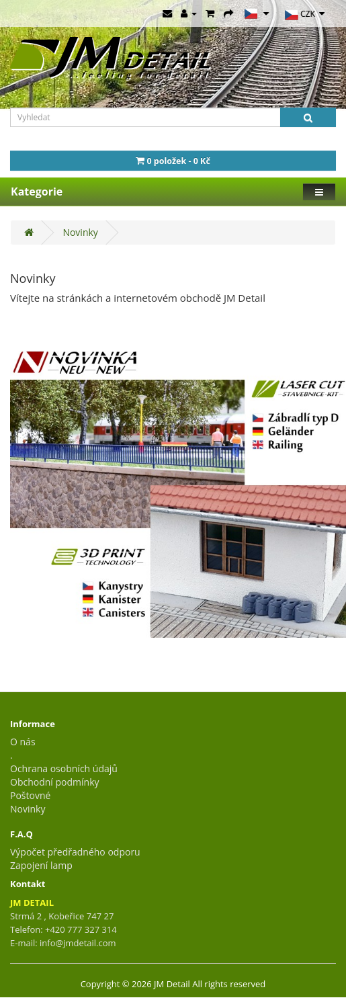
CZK (305, 15)
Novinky (79, 232)
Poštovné (30, 795)
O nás (23, 741)
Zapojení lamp (41, 865)
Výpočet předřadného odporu (75, 851)
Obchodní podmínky (54, 782)
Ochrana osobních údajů (64, 768)
